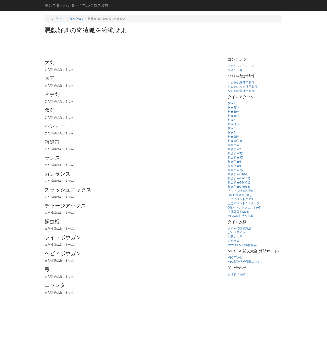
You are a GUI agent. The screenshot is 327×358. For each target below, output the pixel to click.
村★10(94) (235, 140)
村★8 (231, 132)
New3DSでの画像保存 (242, 245)
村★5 (231, 120)
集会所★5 (234, 161)
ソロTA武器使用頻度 (241, 82)
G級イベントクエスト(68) (245, 207)
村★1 (231, 103)
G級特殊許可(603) (240, 195)
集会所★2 (234, 149)
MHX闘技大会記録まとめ (244, 261)
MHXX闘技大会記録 (241, 215)
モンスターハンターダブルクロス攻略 (76, 5)
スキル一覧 (235, 70)
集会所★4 (76, 18)
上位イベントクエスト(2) (244, 203)
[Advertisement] (120, 45)
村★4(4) (233, 115)
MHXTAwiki (235, 257)
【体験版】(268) (238, 211)
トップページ (56, 18)
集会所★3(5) (236, 153)
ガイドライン (236, 232)
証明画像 (233, 240)
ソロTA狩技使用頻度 (241, 91)
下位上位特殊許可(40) (242, 190)
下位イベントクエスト (242, 199)
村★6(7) (233, 124)
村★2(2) (233, 107)
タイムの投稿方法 (239, 228)
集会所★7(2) (236, 170)
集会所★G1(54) (238, 174)
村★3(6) (233, 111)
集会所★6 (234, 165)
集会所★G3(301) (239, 182)
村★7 (231, 128)
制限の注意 (235, 236)
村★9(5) (233, 136)
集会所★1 (234, 145)
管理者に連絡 (236, 274)
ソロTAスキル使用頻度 (243, 86)
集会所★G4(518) (239, 186)
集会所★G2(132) (239, 178)
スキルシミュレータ (241, 66)
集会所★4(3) (236, 157)
